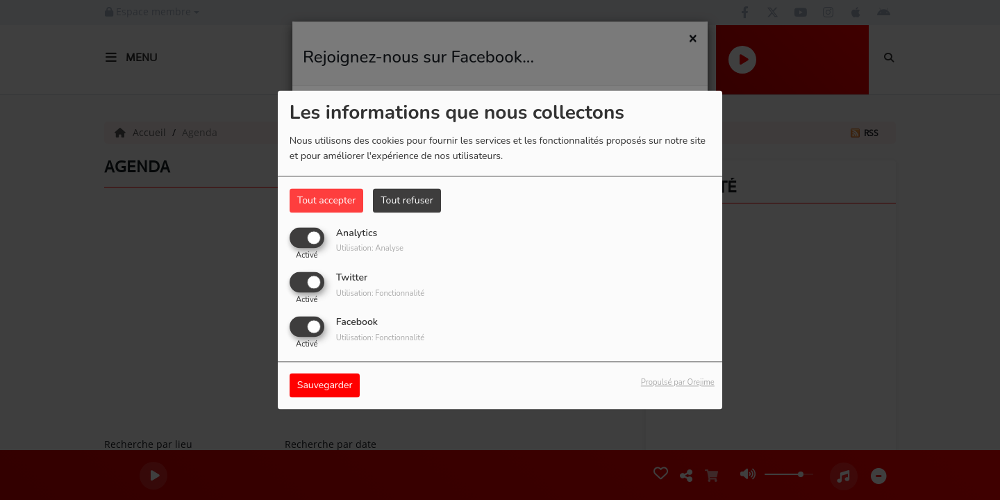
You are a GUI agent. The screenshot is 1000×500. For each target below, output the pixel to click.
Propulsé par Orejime (678, 383)
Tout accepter (326, 200)
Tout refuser (407, 200)
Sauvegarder (325, 385)
